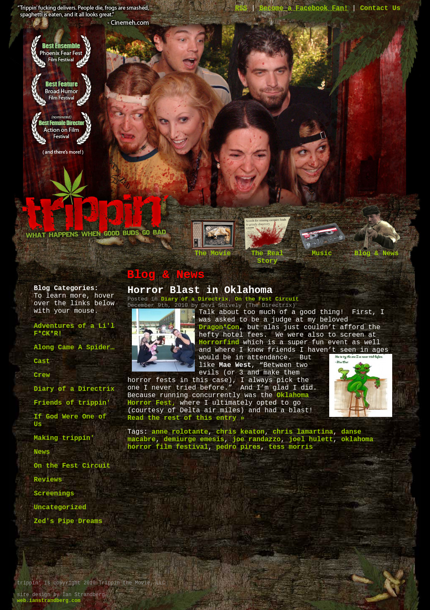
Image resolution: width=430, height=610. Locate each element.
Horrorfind (219, 342)
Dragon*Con (219, 327)
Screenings (54, 493)
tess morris (291, 447)
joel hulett (311, 439)
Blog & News (377, 250)
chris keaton (240, 432)
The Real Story (267, 254)
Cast (42, 361)
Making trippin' (64, 438)
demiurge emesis (194, 439)
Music (322, 250)
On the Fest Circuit (72, 466)
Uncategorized (60, 507)
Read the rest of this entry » (186, 418)
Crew (42, 375)
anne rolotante (180, 432)
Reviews (48, 480)
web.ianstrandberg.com (49, 601)
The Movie (213, 250)
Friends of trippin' (72, 403)
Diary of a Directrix (74, 389)
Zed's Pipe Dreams (68, 521)
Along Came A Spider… (74, 347)
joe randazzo (256, 439)
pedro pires (238, 447)
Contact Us (380, 8)
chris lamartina (303, 432)
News (42, 452)
